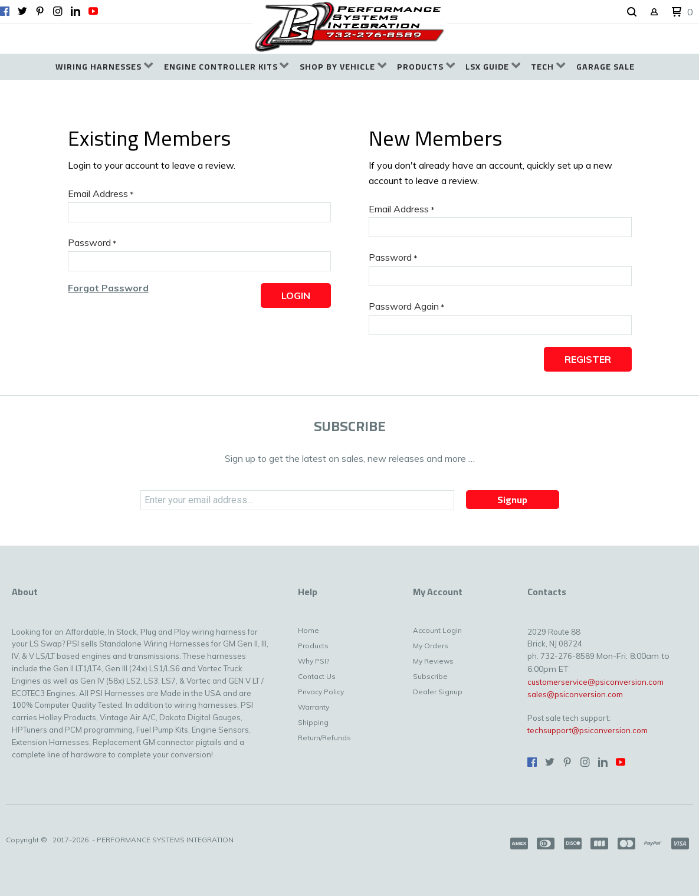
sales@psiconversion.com (575, 694)
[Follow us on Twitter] (22, 11)
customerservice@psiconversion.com (595, 682)
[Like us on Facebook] (4, 11)
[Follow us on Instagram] (58, 11)
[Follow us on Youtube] (93, 11)
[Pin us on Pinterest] (40, 11)
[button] (631, 12)
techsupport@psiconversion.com (587, 730)
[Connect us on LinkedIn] (75, 11)
